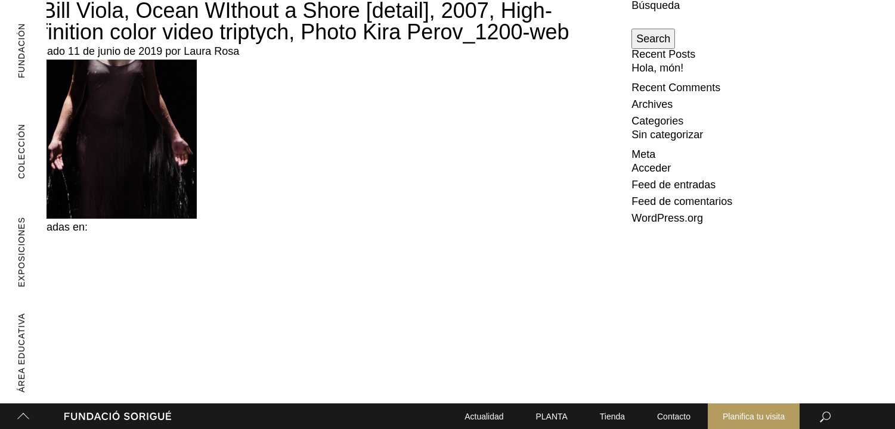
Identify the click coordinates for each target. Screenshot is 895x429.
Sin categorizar (667, 135)
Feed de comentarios (681, 201)
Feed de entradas (673, 185)
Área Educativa (16, 353)
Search (653, 39)
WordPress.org (667, 218)
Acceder (651, 168)
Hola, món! (657, 68)
